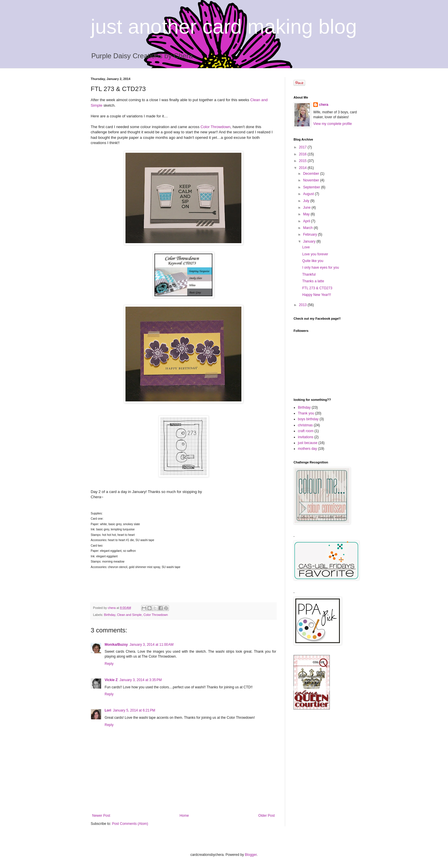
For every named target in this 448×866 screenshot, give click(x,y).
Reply (109, 664)
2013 (303, 305)
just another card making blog (224, 26)
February (310, 234)
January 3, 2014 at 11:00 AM (152, 645)
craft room (306, 431)
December (311, 174)
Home (184, 816)
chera (323, 105)
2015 (303, 161)
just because (307, 443)
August (309, 194)
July (306, 201)
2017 (303, 147)
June (307, 207)
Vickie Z (111, 680)
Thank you (306, 413)
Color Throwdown (215, 127)
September (312, 187)
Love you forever (315, 254)
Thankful (309, 274)
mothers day (307, 449)
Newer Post (101, 816)
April (307, 221)
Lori (108, 710)
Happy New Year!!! (316, 295)
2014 (303, 168)
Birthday (109, 614)
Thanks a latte (313, 281)
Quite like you (312, 261)
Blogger (251, 855)
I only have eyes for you (320, 267)
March (308, 228)
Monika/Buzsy (116, 645)
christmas (305, 425)
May (307, 214)
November (311, 180)
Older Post (266, 816)
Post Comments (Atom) (130, 824)
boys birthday (308, 419)
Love (306, 247)
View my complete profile (332, 124)
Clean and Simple (129, 614)
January (309, 241)
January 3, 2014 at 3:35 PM (140, 680)
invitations (305, 437)
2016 (303, 154)
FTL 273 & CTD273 (317, 288)
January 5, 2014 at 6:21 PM (134, 710)
